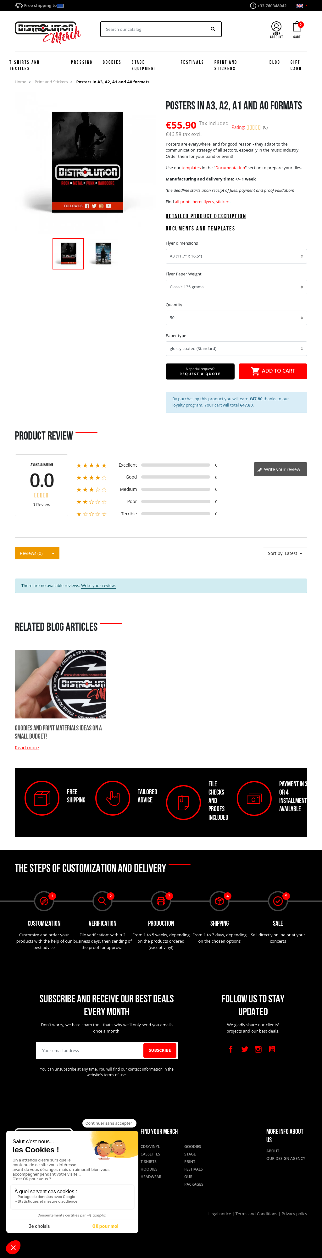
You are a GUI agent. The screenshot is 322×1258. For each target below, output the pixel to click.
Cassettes (150, 1154)
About (272, 1151)
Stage (190, 1154)
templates (191, 167)
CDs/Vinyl (150, 1146)
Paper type (176, 335)
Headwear (151, 1176)
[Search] (153, 29)
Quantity (174, 305)
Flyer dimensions (182, 243)
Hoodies (149, 1169)
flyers (208, 201)
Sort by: (276, 553)
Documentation (230, 167)
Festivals (193, 1169)
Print (189, 1161)
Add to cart (273, 371)
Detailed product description (206, 217)
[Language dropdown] (302, 5)
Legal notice (220, 1213)
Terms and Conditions (257, 1213)
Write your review (278, 469)
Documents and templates (200, 229)
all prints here (188, 201)
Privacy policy (294, 1213)
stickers (223, 201)
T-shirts (149, 1161)
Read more (27, 747)
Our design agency (285, 1158)
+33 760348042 (272, 6)
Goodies (192, 1146)
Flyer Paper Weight (184, 274)
